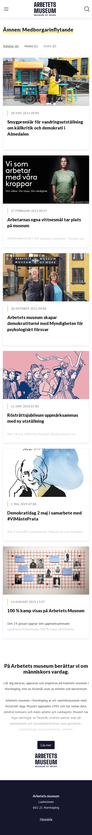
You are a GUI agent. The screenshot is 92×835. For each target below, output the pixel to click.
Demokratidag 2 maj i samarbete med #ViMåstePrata (44, 516)
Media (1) (31, 46)
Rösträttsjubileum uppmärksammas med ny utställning (42, 418)
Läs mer (46, 745)
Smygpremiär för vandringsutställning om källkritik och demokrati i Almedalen (45, 128)
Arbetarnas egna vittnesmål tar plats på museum (44, 222)
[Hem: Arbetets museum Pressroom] (45, 9)
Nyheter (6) (11, 46)
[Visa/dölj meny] (6, 9)
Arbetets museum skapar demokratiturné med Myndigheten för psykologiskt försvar (45, 323)
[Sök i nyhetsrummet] (87, 9)
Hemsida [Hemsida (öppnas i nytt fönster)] (46, 819)
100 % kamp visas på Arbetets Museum (45, 610)
